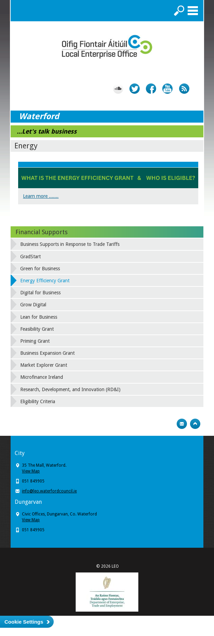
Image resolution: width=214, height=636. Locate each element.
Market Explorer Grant (43, 365)
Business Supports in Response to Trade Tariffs (69, 244)
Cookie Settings (23, 622)
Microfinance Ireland (41, 377)
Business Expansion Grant (47, 353)
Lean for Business (38, 317)
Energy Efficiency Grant (45, 280)
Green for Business (40, 268)
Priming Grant (35, 341)
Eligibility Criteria (37, 401)
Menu (193, 10)
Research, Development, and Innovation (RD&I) (70, 389)
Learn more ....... (41, 196)
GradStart (30, 256)
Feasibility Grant (37, 329)
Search (179, 10)
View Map (31, 471)
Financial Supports (41, 232)
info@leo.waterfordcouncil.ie (49, 491)
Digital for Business (40, 292)
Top (195, 424)
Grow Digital (33, 304)
